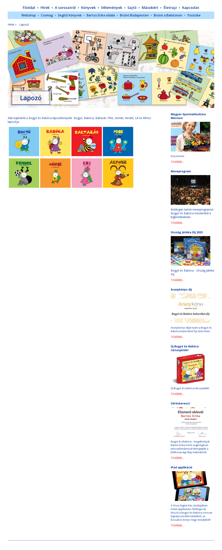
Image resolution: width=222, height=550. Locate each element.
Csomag (47, 15)
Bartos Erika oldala (101, 15)
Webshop (28, 15)
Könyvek (88, 7)
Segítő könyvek (70, 15)
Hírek (45, 7)
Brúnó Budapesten (134, 15)
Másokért (150, 7)
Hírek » (12, 24)
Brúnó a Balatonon (168, 15)
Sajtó (132, 7)
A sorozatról (65, 7)
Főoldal (29, 7)
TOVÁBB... (177, 162)
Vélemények (111, 7)
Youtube (194, 15)
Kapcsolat (190, 7)
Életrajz (170, 7)
